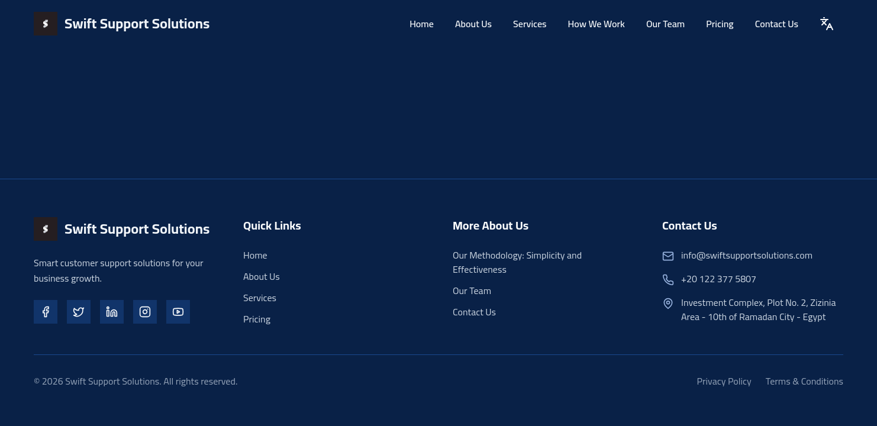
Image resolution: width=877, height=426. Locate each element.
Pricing (719, 23)
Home (422, 23)
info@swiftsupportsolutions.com (746, 255)
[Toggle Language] (827, 23)
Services (530, 23)
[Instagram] (145, 312)
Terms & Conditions (804, 381)
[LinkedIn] (112, 312)
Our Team (665, 23)
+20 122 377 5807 (718, 279)
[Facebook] (45, 312)
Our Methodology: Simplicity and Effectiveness (517, 262)
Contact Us (776, 23)
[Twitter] (79, 312)
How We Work (596, 23)
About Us (473, 23)
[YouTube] (178, 312)
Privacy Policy (724, 381)
